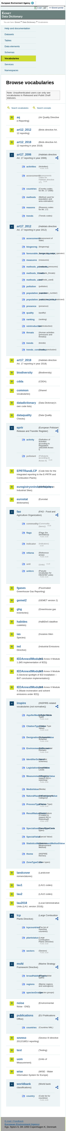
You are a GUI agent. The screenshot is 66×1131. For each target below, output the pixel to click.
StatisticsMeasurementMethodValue (32, 843)
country (30, 1096)
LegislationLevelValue (32, 767)
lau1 (19, 885)
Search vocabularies (20, 108)
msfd (20, 963)
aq (18, 117)
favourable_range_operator (32, 253)
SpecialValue (32, 836)
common (23, 390)
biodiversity (25, 372)
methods (31, 197)
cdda (20, 381)
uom (20, 1059)
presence (31, 306)
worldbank (24, 1083)
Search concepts (44, 108)
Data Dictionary (29, 22)
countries (31, 188)
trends (29, 216)
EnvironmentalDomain (32, 748)
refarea (30, 553)
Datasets (9, 34)
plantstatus (32, 937)
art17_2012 (24, 226)
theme (29, 854)
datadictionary (26, 402)
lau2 (19, 894)
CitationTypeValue (32, 726)
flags (29, 532)
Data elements (12, 46)
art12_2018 (24, 142)
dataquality (24, 415)
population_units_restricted (32, 299)
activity (30, 439)
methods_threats (32, 273)
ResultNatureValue (32, 813)
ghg (19, 609)
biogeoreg (31, 246)
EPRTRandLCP (27, 470)
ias (19, 634)
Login (39, 8)
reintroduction (32, 326)
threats (30, 332)
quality (30, 312)
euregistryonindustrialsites (27, 486)
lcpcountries (32, 927)
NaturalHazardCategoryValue (32, 796)
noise (20, 1003)
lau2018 (22, 902)
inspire (21, 703)
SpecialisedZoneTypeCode (32, 828)
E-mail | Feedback (14, 1121)
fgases (21, 587)
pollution (31, 286)
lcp (19, 915)
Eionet (17, 22)
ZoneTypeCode (32, 862)
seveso (21, 1037)
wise (20, 1071)
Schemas (9, 52)
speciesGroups (32, 992)
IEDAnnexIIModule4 (27, 687)
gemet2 (22, 600)
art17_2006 (24, 154)
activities (31, 166)
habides (22, 621)
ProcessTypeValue (32, 804)
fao (19, 511)
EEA (19, 3)
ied (19, 646)
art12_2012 (24, 129)
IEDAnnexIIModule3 (27, 671)
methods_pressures (32, 266)
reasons (30, 207)
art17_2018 (24, 360)
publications (25, 1015)
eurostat (22, 499)
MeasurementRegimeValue (32, 776)
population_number (32, 293)
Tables (8, 40)
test (19, 1050)
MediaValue (32, 789)
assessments (32, 238)
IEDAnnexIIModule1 (27, 658)
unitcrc (30, 571)
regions (30, 984)
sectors (30, 950)
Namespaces (11, 70)
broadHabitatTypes (32, 975)
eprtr (20, 427)
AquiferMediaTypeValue (32, 715)
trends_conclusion (32, 349)
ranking (30, 319)
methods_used (32, 279)
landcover (23, 872)
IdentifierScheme (32, 759)
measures (31, 260)
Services (9, 64)
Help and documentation (17, 28)
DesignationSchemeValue (32, 737)
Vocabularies (12, 58)
